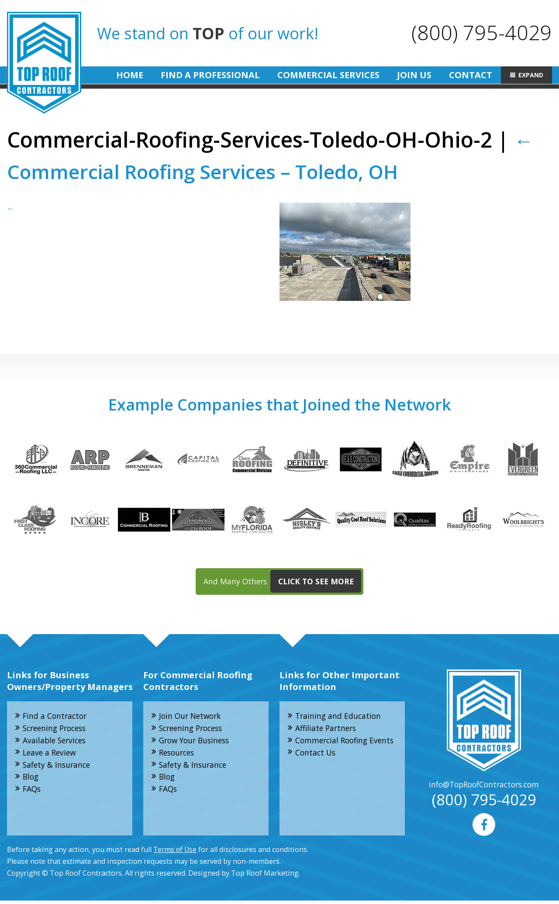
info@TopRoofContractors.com (484, 786)
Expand (530, 75)
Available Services (56, 742)
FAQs (32, 792)
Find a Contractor (56, 717)
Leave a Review (51, 755)
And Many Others (282, 582)
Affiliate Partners (327, 730)
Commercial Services (328, 75)
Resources (178, 755)
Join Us (414, 75)
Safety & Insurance (58, 768)
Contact (470, 75)
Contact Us (317, 767)
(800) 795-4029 (481, 32)
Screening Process (57, 730)
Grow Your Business (197, 742)
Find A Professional (210, 75)
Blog (31, 780)
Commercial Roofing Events (334, 748)
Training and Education (339, 717)
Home (129, 75)
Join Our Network (192, 717)
